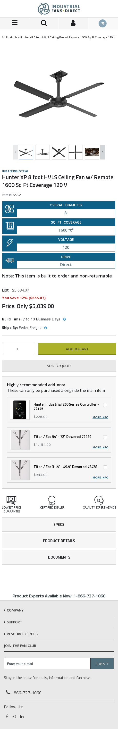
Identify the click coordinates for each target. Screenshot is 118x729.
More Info (100, 417)
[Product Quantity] (17, 349)
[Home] (59, 8)
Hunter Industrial (15, 171)
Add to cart (77, 349)
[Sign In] (73, 23)
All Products (9, 37)
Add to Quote (59, 366)
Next (102, 152)
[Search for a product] (44, 23)
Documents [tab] (59, 557)
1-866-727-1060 (89, 596)
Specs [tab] (58, 524)
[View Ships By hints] (45, 328)
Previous (15, 152)
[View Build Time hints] (64, 319)
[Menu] (14, 23)
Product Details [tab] (59, 541)
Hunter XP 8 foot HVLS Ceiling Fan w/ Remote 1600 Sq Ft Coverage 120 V (67, 37)
